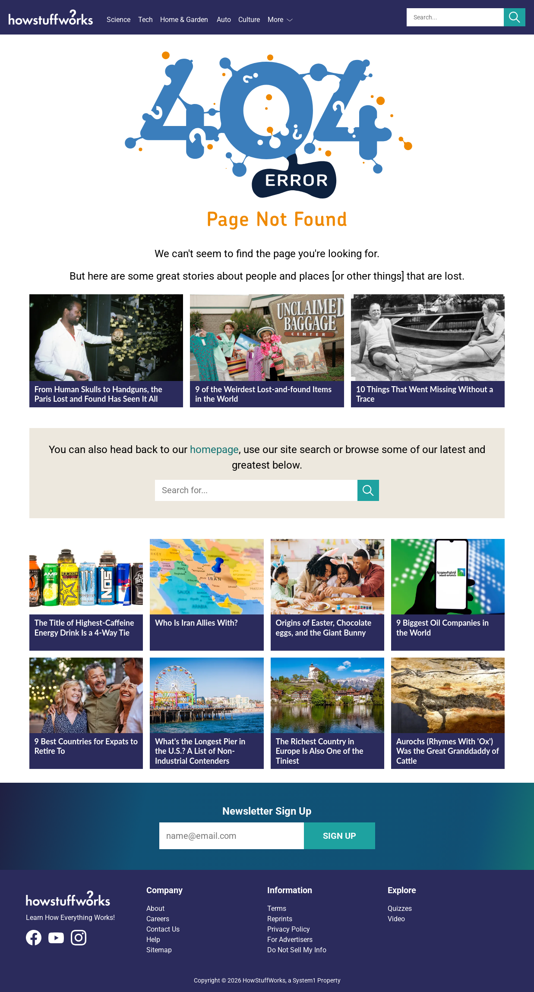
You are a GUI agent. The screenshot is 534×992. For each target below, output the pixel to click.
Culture (249, 20)
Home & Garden (184, 20)
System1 (304, 980)
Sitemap (159, 950)
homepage (214, 450)
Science (118, 20)
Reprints (279, 919)
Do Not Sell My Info (296, 950)
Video (396, 919)
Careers (157, 919)
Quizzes (400, 908)
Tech (145, 20)
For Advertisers (290, 939)
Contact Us (163, 929)
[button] (206, 890)
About (155, 908)
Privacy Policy (288, 929)
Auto (224, 20)
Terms (276, 908)
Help (153, 939)
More (280, 20)
